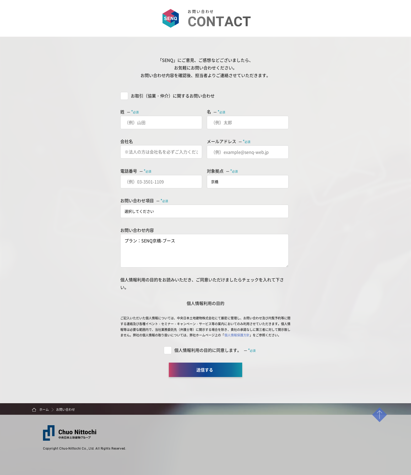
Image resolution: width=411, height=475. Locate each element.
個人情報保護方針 (237, 335)
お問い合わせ (65, 409)
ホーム (44, 409)
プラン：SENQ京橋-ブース (204, 250)
